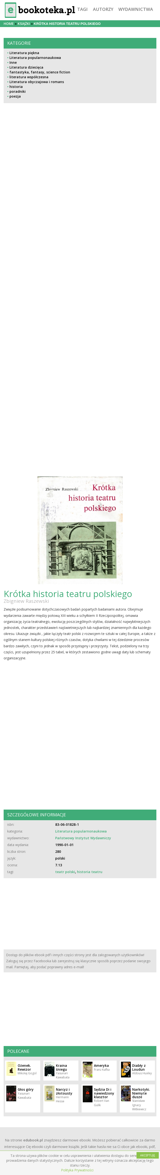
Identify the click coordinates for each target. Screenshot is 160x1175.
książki (24, 23)
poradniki (17, 91)
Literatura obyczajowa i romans (36, 81)
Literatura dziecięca (26, 67)
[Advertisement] (33, 259)
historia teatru (89, 871)
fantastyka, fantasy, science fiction (39, 72)
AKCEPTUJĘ (147, 1155)
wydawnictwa (135, 9)
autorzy (103, 9)
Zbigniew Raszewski (26, 601)
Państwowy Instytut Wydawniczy (83, 838)
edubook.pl (33, 1140)
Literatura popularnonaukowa (35, 57)
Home (9, 23)
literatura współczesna (28, 77)
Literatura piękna (24, 52)
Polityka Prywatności (77, 1170)
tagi (82, 9)
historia (16, 86)
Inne (13, 62)
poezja (15, 96)
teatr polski (65, 871)
